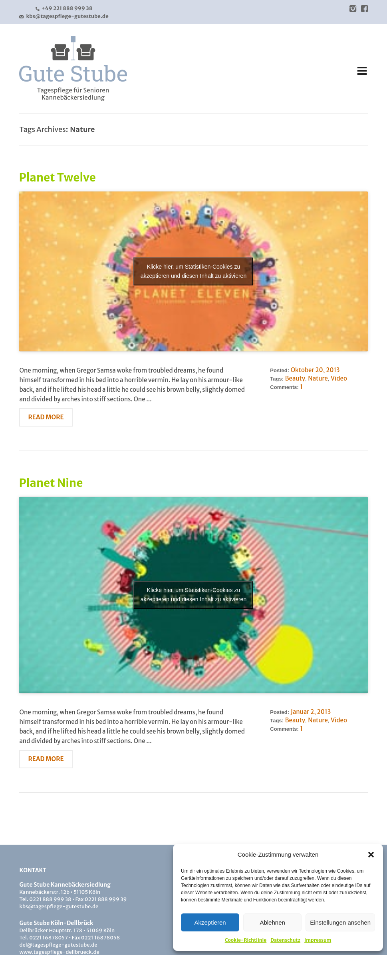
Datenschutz (285, 940)
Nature (317, 378)
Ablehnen (272, 922)
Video (339, 378)
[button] (371, 855)
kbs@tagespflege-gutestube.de (63, 16)
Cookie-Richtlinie (246, 940)
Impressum (317, 940)
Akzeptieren (210, 922)
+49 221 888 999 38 (64, 8)
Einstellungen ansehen (340, 922)
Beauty (295, 378)
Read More (46, 417)
